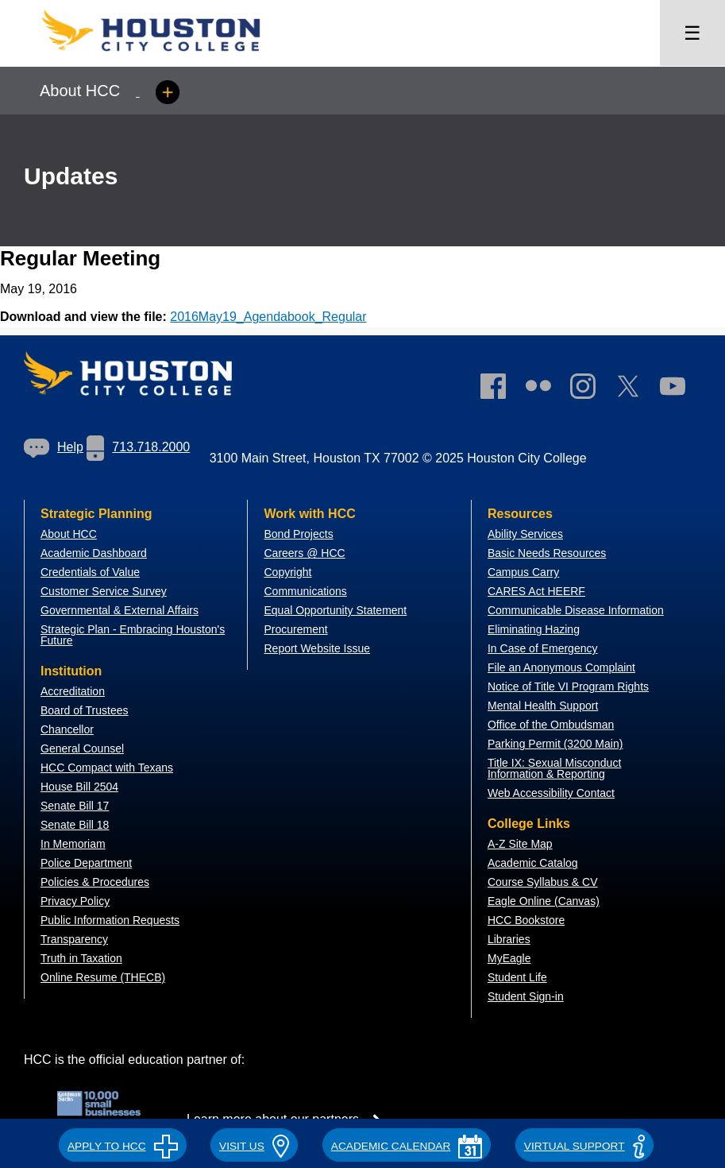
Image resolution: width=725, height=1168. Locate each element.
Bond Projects (298, 534)
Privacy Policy (75, 901)
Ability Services (525, 534)
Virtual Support (584, 1146)
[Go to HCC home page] (167, 56)
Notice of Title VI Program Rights (568, 686)
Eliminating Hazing (534, 629)
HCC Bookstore (526, 920)
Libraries (509, 939)
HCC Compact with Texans (106, 767)
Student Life (517, 977)
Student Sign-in (526, 996)
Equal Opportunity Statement (335, 610)
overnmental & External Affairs (124, 610)
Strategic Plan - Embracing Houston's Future (132, 635)
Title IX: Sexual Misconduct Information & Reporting (554, 768)
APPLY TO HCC (122, 1146)
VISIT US (254, 1146)
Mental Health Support (543, 705)
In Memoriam (73, 843)
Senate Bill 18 (74, 824)
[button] (123, 1143)
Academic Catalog (533, 863)
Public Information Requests (109, 920)
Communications (305, 591)
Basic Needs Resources (547, 553)
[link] (590, 389)
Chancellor (67, 729)
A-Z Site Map (520, 843)
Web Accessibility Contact (551, 793)
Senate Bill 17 (74, 805)
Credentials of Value (90, 572)
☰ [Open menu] (692, 33)
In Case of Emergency (543, 648)
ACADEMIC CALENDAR (407, 1146)
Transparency (74, 939)
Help (53, 447)
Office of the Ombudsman (551, 724)
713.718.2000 (138, 447)
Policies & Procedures (94, 882)
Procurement (295, 629)
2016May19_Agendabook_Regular (268, 316)
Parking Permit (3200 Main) (555, 743)
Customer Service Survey (103, 591)
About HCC (68, 534)
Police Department (86, 863)
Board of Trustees (84, 710)
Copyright (287, 572)
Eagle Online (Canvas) (544, 901)
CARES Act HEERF (536, 591)
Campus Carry (523, 572)
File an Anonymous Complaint (561, 667)
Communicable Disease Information (576, 610)
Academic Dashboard (93, 553)
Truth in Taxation (81, 958)
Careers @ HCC (304, 553)
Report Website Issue (317, 648)
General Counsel (82, 748)
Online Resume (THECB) (102, 977)
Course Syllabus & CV (543, 882)
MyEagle (509, 958)
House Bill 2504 (79, 786)
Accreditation (72, 691)
